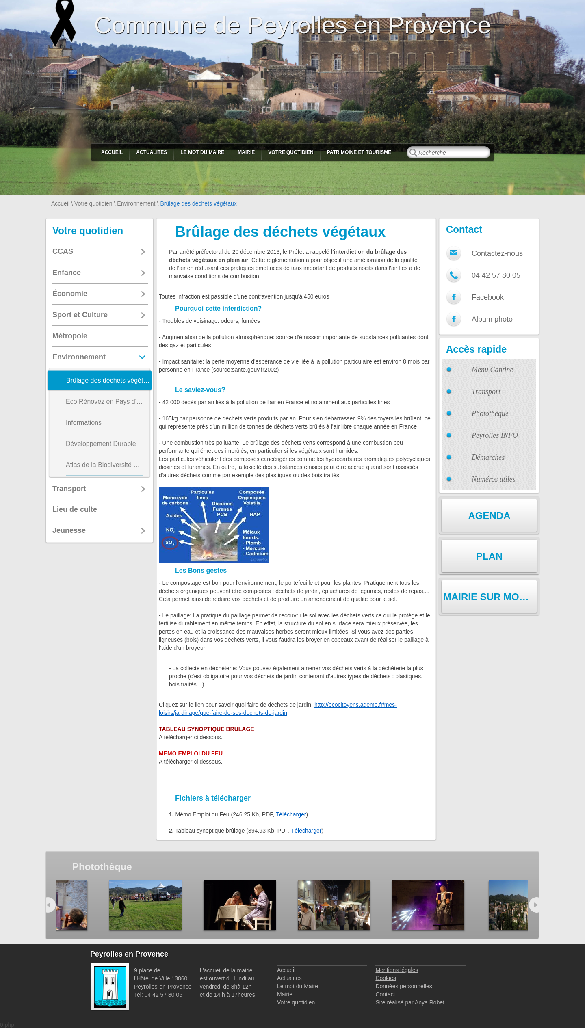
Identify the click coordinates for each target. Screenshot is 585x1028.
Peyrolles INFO (495, 435)
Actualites (151, 152)
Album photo (492, 319)
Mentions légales (396, 970)
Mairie (246, 152)
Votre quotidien (290, 152)
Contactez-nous (497, 253)
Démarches (488, 457)
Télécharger (291, 814)
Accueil (112, 152)
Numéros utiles (494, 479)
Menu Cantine (492, 370)
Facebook (488, 297)
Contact (385, 994)
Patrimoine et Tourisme (359, 152)
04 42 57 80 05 (496, 275)
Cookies (385, 978)
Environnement (136, 203)
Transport (486, 391)
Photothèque (490, 413)
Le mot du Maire (202, 152)
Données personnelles (403, 986)
